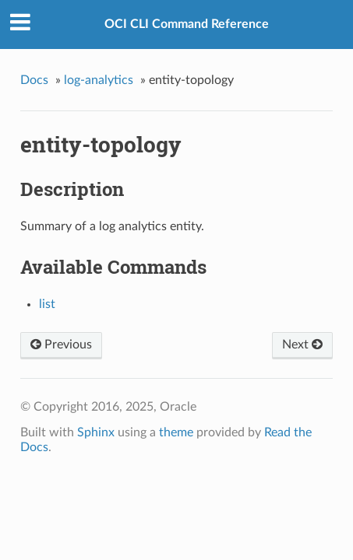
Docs (34, 80)
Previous (61, 344)
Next (302, 344)
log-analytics (98, 80)
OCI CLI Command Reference (186, 24)
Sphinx (96, 432)
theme (176, 432)
